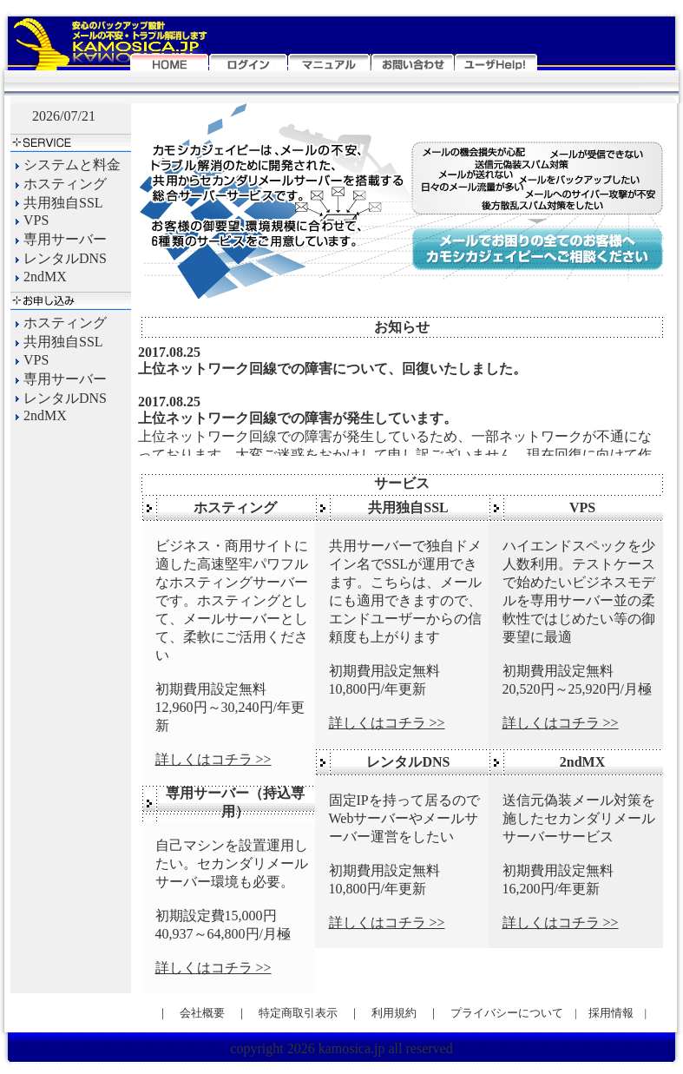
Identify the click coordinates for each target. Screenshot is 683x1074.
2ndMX (45, 276)
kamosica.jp (352, 1048)
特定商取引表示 (298, 1012)
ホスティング (65, 183)
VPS (36, 221)
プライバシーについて (506, 1012)
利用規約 (394, 1012)
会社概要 (202, 1012)
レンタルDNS (65, 258)
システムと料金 (72, 164)
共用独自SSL (63, 202)
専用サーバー (65, 239)
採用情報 (616, 1012)
